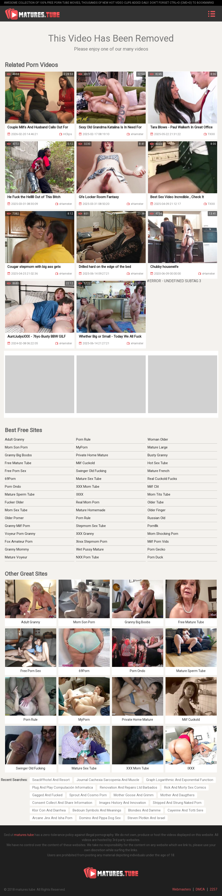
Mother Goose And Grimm (134, 795)
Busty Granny (158, 455)
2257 (213, 889)
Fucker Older (14, 502)
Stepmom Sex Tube (91, 526)
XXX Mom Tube (87, 486)
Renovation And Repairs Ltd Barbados (128, 787)
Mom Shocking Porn (163, 534)
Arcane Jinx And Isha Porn (52, 818)
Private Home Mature (92, 455)
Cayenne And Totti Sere (185, 810)
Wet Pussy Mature (90, 549)
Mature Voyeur (16, 557)
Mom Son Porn (16, 447)
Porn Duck (155, 557)
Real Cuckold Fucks (162, 479)
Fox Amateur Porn (19, 541)
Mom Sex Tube (16, 510)
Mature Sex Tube (88, 479)
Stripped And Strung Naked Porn (177, 803)
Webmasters (181, 889)
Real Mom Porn (87, 502)
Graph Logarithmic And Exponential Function (179, 780)
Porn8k (153, 526)
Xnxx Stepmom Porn (91, 541)
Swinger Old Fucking (91, 471)
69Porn (10, 479)
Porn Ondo (13, 486)
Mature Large (158, 447)
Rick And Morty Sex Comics (185, 787)
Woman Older (158, 439)
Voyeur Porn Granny (20, 534)
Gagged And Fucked (47, 795)
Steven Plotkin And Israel (146, 818)
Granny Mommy (17, 549)
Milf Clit (153, 486)
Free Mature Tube (18, 463)
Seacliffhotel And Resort (51, 780)
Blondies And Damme (144, 810)
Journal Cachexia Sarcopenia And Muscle (108, 780)
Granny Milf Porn (17, 526)
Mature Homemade (90, 510)
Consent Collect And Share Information (62, 803)
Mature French (158, 471)
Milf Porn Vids (158, 541)
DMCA (200, 889)
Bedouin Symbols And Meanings (97, 810)
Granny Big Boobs (18, 455)
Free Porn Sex (15, 471)
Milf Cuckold (85, 463)
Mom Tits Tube (159, 494)
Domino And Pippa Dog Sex (100, 818)
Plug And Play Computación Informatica (62, 787)
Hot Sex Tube (158, 463)
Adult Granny (14, 439)
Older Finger (157, 510)
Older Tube (156, 502)
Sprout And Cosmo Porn (88, 795)
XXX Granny (85, 534)
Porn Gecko (156, 549)
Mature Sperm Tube (20, 494)
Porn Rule (83, 439)
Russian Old (156, 518)
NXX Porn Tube (87, 557)
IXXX (79, 494)
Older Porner (14, 518)
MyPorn (82, 447)
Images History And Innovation (122, 803)
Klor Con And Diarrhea (49, 810)
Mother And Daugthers (177, 795)
